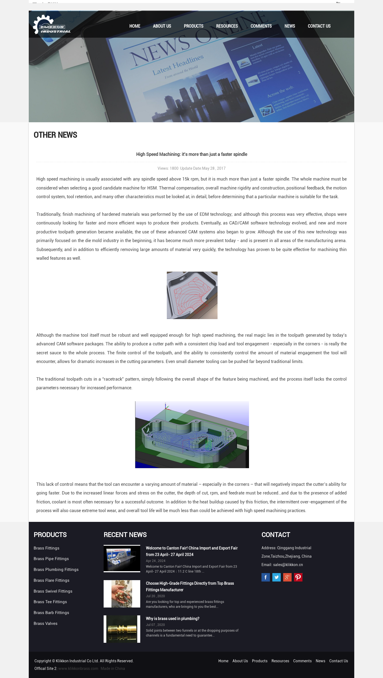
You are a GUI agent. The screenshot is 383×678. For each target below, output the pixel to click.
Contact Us (319, 26)
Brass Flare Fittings (51, 580)
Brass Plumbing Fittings (56, 569)
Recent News (125, 535)
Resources (227, 26)
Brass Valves (46, 623)
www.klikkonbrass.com (78, 668)
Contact (275, 535)
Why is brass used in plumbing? (172, 618)
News (290, 26)
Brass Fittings (46, 548)
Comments (261, 26)
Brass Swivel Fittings (53, 591)
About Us (162, 26)
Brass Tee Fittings (50, 601)
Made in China (113, 668)
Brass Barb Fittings (51, 612)
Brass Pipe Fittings (51, 558)
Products (193, 26)
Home (134, 26)
